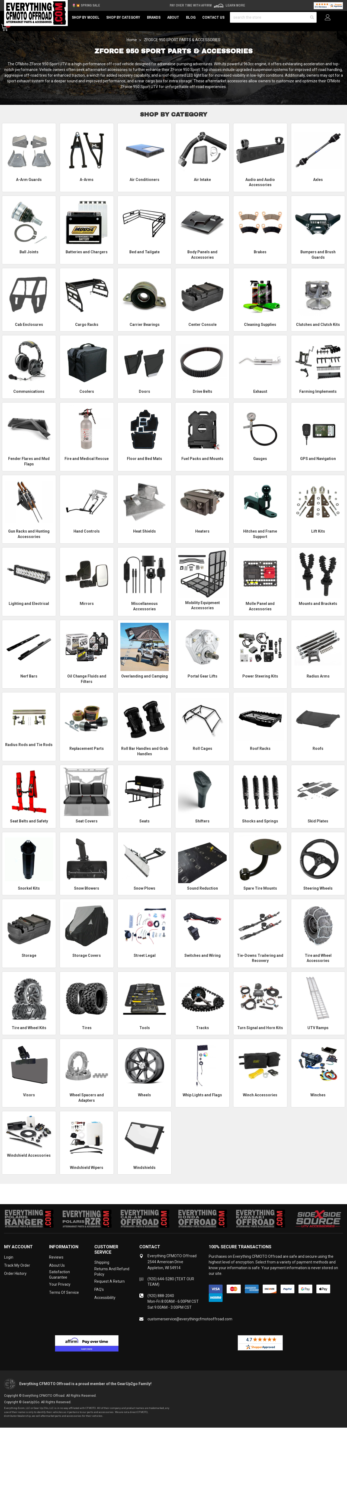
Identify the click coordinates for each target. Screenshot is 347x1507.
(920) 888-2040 (160, 1296)
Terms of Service (64, 1292)
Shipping (101, 1262)
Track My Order (17, 1265)
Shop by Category (123, 17)
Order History (15, 1273)
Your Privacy (59, 1284)
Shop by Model (85, 17)
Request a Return (109, 1281)
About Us (57, 1265)
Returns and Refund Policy (111, 1271)
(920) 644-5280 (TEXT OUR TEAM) (170, 1281)
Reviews (56, 1257)
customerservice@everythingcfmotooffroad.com (189, 1319)
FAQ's (99, 1289)
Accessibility (104, 1297)
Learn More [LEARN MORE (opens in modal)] (235, 5)
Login (8, 1257)
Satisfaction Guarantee (59, 1274)
